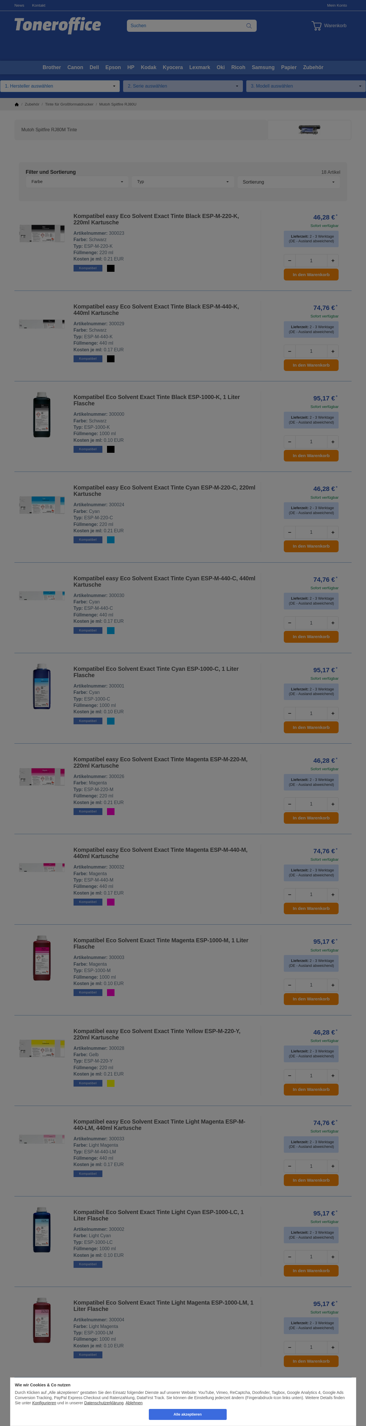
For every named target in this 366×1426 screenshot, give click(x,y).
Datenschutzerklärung (103, 1403)
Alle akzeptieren (188, 1414)
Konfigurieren (44, 1403)
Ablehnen (133, 1403)
